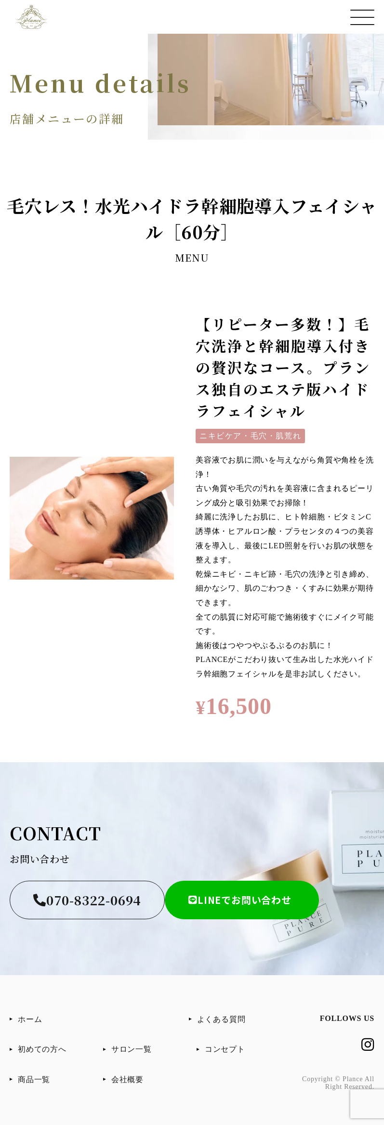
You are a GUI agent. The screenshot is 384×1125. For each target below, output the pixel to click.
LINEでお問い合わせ (239, 900)
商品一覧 (34, 1079)
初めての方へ (42, 1049)
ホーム (30, 1019)
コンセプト (225, 1049)
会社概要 (127, 1079)
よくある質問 (221, 1019)
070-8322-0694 (87, 900)
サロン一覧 (131, 1049)
